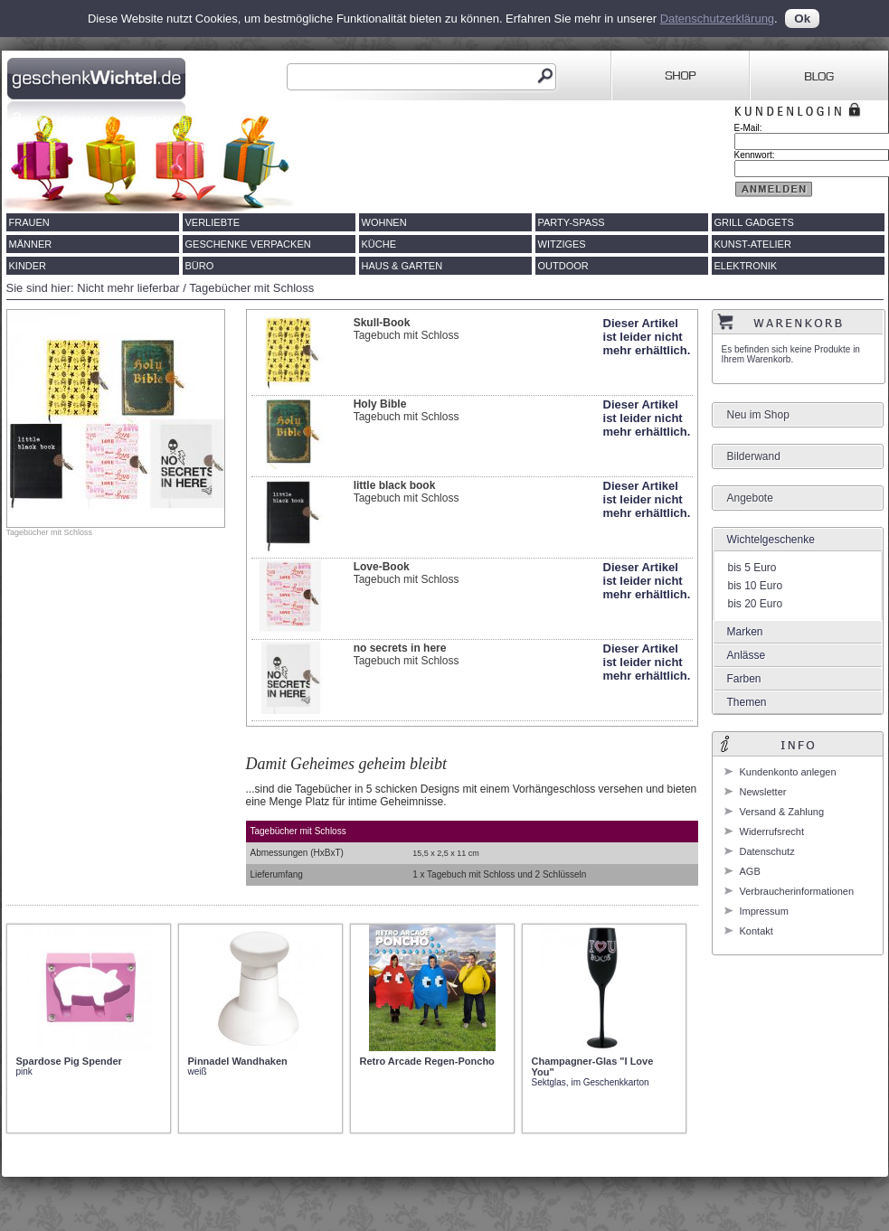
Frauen (29, 222)
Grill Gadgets (754, 222)
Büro (199, 265)
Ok (802, 18)
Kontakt (756, 931)
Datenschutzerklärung (717, 18)
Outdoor (563, 265)
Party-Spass (571, 222)
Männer (30, 244)
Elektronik (746, 265)
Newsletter (763, 791)
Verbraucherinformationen (797, 891)
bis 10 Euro (755, 585)
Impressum (764, 911)
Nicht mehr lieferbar (128, 288)
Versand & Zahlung (782, 811)
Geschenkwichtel (98, 76)
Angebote (750, 498)
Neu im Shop (758, 415)
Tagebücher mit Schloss (251, 288)
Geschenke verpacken (248, 244)
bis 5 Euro (752, 567)
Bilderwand (753, 456)
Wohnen (384, 222)
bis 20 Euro (755, 603)
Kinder (28, 265)
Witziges (562, 244)
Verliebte (213, 222)
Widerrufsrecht (772, 831)
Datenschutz (767, 851)
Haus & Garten (402, 265)
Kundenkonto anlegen (788, 771)
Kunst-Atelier (752, 244)
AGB (750, 871)
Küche (379, 244)
